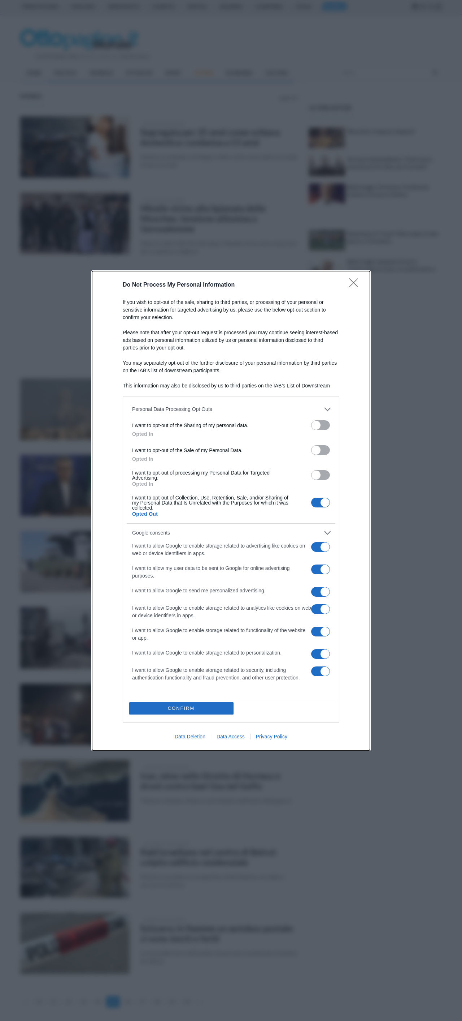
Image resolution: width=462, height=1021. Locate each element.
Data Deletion (190, 736)
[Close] (356, 285)
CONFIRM (181, 708)
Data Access (231, 736)
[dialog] (231, 510)
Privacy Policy (271, 736)
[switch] (320, 425)
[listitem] (231, 409)
